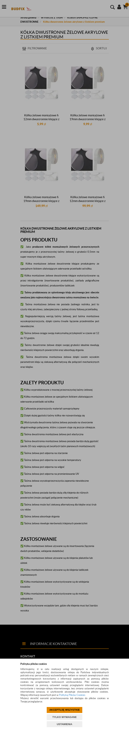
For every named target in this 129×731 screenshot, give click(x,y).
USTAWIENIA (64, 724)
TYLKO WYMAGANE (64, 717)
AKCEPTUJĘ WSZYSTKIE (64, 709)
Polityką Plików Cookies (72, 695)
